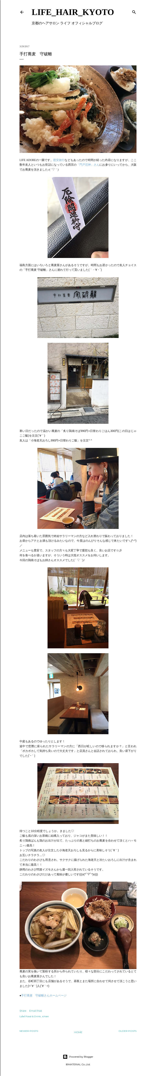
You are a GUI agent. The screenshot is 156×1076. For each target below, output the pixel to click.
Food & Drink (33, 1016)
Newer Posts (29, 1030)
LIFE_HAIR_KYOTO (73, 12)
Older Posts (127, 1030)
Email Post (35, 1010)
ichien (45, 1016)
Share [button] (23, 1010)
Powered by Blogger (78, 1056)
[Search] (134, 11)
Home (78, 1032)
